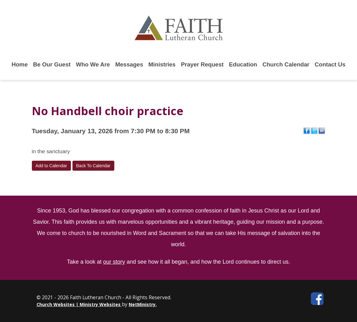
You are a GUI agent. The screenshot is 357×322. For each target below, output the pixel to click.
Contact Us (330, 64)
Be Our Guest (52, 64)
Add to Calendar (51, 165)
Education (243, 64)
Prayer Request (202, 64)
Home (20, 64)
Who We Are (93, 64)
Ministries (162, 64)
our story (114, 262)
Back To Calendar (93, 165)
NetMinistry (142, 304)
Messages (129, 64)
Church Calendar (285, 64)
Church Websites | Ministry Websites (79, 304)
